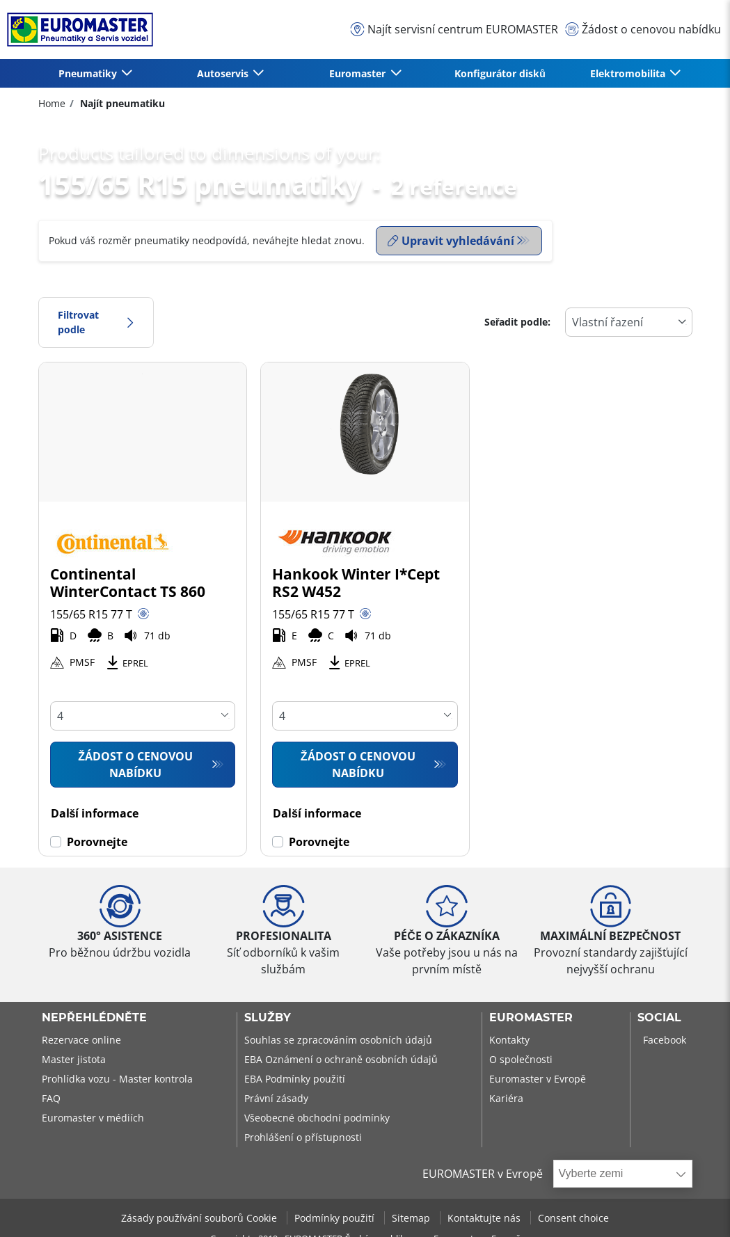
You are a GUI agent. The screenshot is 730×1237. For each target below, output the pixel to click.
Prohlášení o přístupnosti (303, 1137)
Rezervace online (81, 1039)
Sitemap (412, 1217)
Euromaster (531, 1017)
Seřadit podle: (517, 321)
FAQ (51, 1098)
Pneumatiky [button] (89, 73)
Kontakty (509, 1039)
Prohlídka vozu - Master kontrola (117, 1078)
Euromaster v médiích (93, 1117)
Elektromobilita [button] (629, 73)
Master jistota (74, 1059)
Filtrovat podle (96, 322)
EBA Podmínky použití (294, 1078)
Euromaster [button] (358, 73)
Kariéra (506, 1098)
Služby (267, 1017)
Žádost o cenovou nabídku (135, 765)
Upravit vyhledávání (451, 240)
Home (51, 103)
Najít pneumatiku (121, 103)
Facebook (664, 1039)
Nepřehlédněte (94, 1017)
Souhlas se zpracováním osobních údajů (338, 1039)
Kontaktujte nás (485, 1217)
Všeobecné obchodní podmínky (317, 1117)
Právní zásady (276, 1098)
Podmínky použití (335, 1217)
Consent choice (573, 1217)
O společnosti (521, 1059)
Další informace (95, 813)
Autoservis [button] (224, 73)
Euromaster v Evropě (537, 1078)
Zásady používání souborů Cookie (200, 1217)
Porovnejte (97, 841)
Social (659, 1017)
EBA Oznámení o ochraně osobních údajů (341, 1059)
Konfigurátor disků (500, 73)
